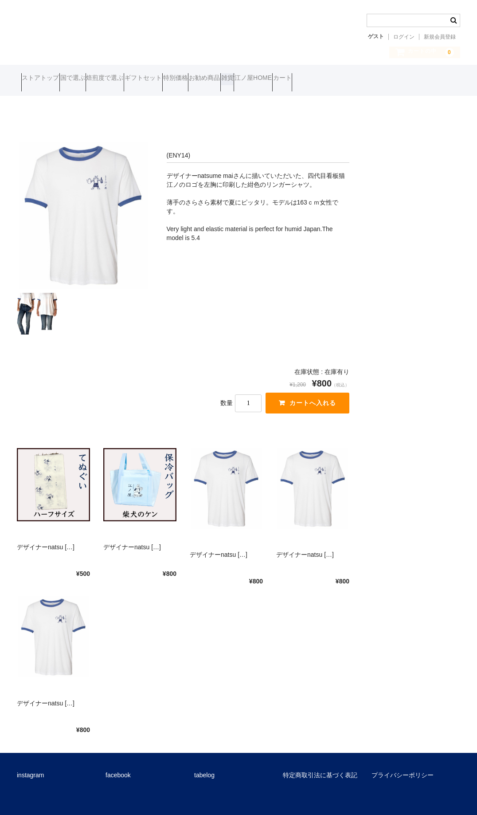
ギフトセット (198, 79)
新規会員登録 (440, 37)
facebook (118, 768)
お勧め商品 (293, 79)
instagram (30, 768)
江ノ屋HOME (376, 79)
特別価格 (247, 79)
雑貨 (334, 79)
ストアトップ (44, 79)
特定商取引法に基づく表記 (320, 768)
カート (423, 79)
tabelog (204, 768)
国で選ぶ (94, 79)
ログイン (403, 37)
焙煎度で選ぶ (143, 79)
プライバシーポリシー (402, 768)
